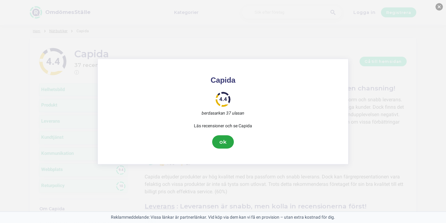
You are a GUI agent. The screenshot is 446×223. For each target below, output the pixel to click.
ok (223, 142)
